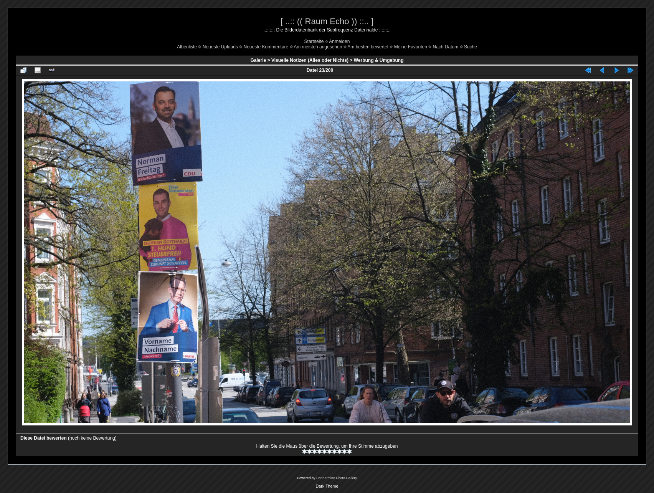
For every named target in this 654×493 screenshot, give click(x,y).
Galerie (258, 60)
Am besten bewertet (367, 47)
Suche (470, 47)
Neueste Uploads (220, 47)
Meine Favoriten (410, 47)
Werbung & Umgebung (379, 60)
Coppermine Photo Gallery (336, 478)
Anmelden (339, 41)
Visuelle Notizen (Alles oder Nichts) (309, 60)
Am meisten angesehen (318, 47)
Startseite (314, 41)
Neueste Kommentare (266, 47)
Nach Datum (446, 47)
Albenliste (187, 47)
